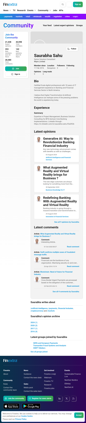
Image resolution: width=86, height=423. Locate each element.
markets (51, 311)
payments (53, 308)
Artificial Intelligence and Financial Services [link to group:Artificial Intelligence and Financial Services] (58, 159)
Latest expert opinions (64, 25)
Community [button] (43, 10)
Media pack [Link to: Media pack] (28, 387)
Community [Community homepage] (18, 25)
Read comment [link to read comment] (73, 247)
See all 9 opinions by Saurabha (66, 222)
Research (21, 10)
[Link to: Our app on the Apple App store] (11, 406)
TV (14, 10)
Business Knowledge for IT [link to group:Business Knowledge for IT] (55, 190)
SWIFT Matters (39, 348)
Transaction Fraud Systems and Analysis (49, 345)
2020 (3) (34, 325)
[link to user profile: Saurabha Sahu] (56, 46)
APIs (61, 10)
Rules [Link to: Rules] (5, 384)
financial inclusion (65, 308)
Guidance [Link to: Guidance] (27, 374)
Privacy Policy (20, 419)
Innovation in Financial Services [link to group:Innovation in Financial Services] (57, 216)
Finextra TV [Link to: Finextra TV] (48, 381)
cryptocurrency (37, 311)
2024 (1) (34, 322)
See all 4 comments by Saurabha (66, 292)
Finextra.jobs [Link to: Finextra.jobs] (49, 388)
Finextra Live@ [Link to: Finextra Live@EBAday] (50, 374)
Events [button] (30, 10)
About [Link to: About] (5, 374)
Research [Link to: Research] (47, 385)
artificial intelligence (39, 308)
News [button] (5, 10)
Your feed (47, 25)
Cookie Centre (27, 416)
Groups (79, 25)
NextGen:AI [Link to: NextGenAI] (68, 387)
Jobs (55, 10)
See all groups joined (39, 352)
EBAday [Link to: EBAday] (67, 384)
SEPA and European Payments (45, 343)
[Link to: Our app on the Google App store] (31, 406)
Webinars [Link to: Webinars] (48, 378)
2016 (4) (34, 331)
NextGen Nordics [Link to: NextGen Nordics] (71, 380)
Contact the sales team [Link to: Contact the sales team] (33, 391)
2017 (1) (34, 328)
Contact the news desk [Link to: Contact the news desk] (33, 378)
